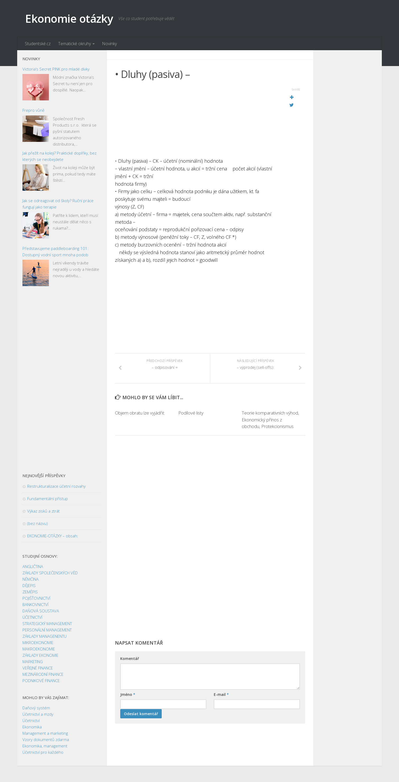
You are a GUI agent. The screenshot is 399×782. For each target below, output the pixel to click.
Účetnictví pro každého (42, 752)
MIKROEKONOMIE (37, 642)
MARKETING (32, 661)
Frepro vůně (33, 110)
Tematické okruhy (74, 43)
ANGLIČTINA (32, 566)
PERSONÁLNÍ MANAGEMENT (47, 630)
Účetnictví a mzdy (37, 714)
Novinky (109, 43)
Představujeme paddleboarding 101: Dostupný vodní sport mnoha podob (55, 251)
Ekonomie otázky (69, 18)
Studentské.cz (38, 43)
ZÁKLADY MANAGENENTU (44, 636)
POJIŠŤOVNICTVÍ (36, 598)
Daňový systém (36, 708)
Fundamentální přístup (47, 498)
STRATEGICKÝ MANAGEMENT (47, 623)
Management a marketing (45, 733)
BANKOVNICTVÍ (35, 604)
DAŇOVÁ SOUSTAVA (40, 611)
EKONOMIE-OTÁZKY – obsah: (52, 536)
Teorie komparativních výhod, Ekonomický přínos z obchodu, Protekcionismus (270, 420)
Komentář (129, 658)
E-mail (221, 694)
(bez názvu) (37, 523)
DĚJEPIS (29, 585)
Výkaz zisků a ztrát (43, 511)
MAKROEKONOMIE (38, 649)
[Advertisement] (197, 120)
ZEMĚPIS (30, 592)
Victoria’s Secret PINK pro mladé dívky (56, 69)
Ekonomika (32, 727)
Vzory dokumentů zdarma (45, 739)
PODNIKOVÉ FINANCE (41, 680)
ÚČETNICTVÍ (32, 617)
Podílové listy (190, 413)
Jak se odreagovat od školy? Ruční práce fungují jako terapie (58, 204)
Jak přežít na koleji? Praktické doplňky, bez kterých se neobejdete (59, 156)
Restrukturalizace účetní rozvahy (56, 486)
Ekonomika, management (44, 746)
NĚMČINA (30, 579)
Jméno (127, 694)
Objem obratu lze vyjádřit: (140, 413)
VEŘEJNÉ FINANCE (37, 668)
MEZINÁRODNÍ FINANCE (42, 674)
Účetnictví (31, 720)
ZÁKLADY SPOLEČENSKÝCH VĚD (50, 573)
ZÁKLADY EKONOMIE (40, 655)
